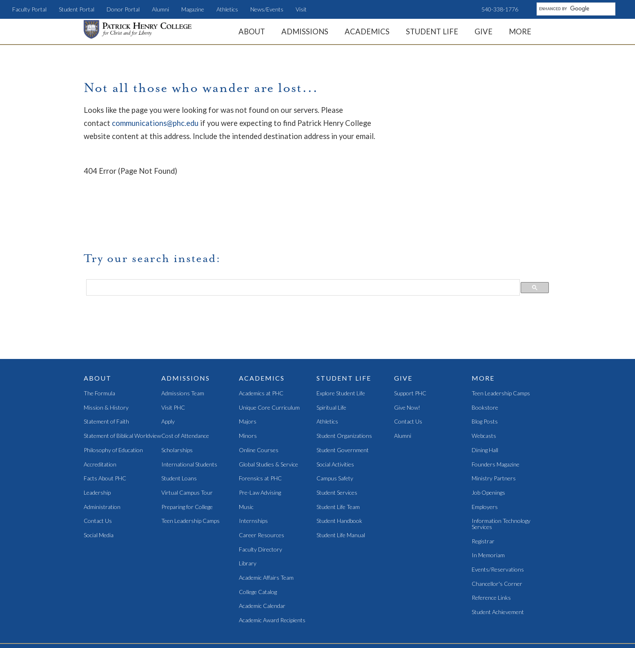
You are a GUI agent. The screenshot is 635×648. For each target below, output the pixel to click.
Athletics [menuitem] (227, 9)
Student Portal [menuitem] (76, 9)
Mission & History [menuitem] (106, 364)
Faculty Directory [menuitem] (260, 506)
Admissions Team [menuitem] (182, 350)
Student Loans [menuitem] (179, 435)
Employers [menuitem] (485, 463)
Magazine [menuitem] (192, 9)
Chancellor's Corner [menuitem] (497, 541)
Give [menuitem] (483, 31)
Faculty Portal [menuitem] (29, 9)
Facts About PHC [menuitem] (105, 435)
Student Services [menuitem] (336, 449)
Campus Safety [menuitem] (334, 435)
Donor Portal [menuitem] (123, 9)
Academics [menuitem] (367, 31)
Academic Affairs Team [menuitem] (266, 534)
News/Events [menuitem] (266, 9)
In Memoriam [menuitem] (488, 512)
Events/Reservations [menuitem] (498, 526)
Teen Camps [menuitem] (292, 613)
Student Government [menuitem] (342, 407)
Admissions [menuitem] (304, 31)
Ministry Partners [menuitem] (494, 435)
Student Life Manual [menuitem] (340, 492)
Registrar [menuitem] (483, 498)
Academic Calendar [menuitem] (262, 563)
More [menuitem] (520, 31)
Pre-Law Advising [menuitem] (260, 449)
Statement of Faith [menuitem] (106, 378)
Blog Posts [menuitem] (485, 378)
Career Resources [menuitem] (261, 492)
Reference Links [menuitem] (491, 555)
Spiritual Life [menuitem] (331, 364)
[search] (575, 8)
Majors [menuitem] (247, 378)
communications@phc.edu (155, 123)
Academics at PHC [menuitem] (261, 350)
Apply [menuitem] (168, 378)
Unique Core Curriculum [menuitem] (269, 364)
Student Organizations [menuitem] (344, 393)
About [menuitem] (251, 31)
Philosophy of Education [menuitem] (113, 407)
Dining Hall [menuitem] (485, 407)
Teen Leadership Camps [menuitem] (190, 478)
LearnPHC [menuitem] (260, 613)
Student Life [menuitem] (432, 31)
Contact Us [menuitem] (98, 478)
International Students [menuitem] (189, 421)
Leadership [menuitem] (97, 449)
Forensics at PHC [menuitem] (260, 435)
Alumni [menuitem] (160, 9)
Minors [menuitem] (248, 393)
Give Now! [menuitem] (407, 364)
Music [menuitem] (246, 463)
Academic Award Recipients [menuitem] (272, 577)
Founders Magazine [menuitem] (495, 421)
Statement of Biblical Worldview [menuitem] (122, 393)
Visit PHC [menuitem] (173, 364)
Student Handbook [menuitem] (339, 478)
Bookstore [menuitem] (485, 364)
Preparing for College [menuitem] (187, 463)
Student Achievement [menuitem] (498, 569)
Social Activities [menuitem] (335, 421)
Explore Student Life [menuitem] (340, 350)
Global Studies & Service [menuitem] (268, 421)
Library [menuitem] (247, 520)
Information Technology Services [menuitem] (501, 481)
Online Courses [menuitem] (259, 407)
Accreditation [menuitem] (100, 421)
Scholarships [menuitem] (177, 407)
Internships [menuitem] (253, 478)
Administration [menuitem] (102, 463)
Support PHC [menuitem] (410, 350)
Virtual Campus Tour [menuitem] (187, 449)
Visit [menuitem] (301, 9)
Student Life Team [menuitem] (338, 463)
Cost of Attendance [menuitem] (185, 393)
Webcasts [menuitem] (484, 393)
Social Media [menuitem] (99, 492)
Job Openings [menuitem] (488, 449)
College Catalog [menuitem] (258, 549)
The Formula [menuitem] (99, 350)
